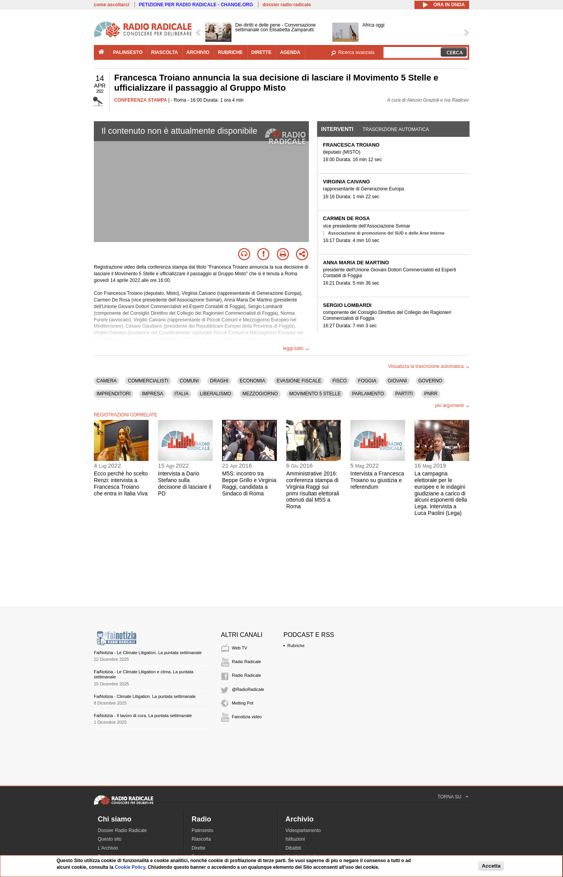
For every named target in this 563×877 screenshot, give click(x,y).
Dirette (198, 848)
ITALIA (181, 393)
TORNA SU (449, 797)
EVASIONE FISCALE (298, 381)
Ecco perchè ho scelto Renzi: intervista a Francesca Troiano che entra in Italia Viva (121, 483)
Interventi (337, 129)
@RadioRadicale (248, 689)
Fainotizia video (247, 716)
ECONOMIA (252, 381)
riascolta (164, 52)
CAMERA (107, 381)
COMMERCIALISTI (148, 381)
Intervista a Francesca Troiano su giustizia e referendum (377, 480)
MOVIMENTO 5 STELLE (315, 393)
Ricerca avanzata (356, 52)
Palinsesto (202, 830)
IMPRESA (152, 393)
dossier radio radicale (286, 4)
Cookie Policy (130, 867)
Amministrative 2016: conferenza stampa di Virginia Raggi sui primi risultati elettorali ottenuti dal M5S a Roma (312, 489)
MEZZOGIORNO (260, 393)
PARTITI (404, 393)
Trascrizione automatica (395, 129)
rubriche (230, 52)
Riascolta (201, 839)
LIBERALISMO (215, 393)
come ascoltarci (111, 4)
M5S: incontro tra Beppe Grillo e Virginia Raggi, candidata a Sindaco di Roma (249, 483)
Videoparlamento (303, 830)
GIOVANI (397, 381)
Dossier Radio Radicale (122, 830)
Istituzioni (295, 839)
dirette (261, 52)
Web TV (239, 648)
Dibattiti (293, 848)
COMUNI (189, 381)
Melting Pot (242, 703)
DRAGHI (219, 381)
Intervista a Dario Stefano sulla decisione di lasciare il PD (184, 483)
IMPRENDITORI (114, 393)
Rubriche (296, 645)
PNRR (430, 393)
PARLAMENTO (368, 393)
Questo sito (110, 839)
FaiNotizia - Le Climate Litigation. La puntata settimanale (148, 652)
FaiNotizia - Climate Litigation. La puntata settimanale (144, 696)
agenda (290, 52)
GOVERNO (430, 381)
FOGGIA (367, 381)
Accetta (491, 866)
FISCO (339, 381)
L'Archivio (108, 848)
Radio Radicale (246, 661)
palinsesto (128, 52)
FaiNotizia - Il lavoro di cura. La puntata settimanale (143, 715)
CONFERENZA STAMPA (140, 100)
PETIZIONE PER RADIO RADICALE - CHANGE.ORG (196, 4)
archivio (198, 52)
